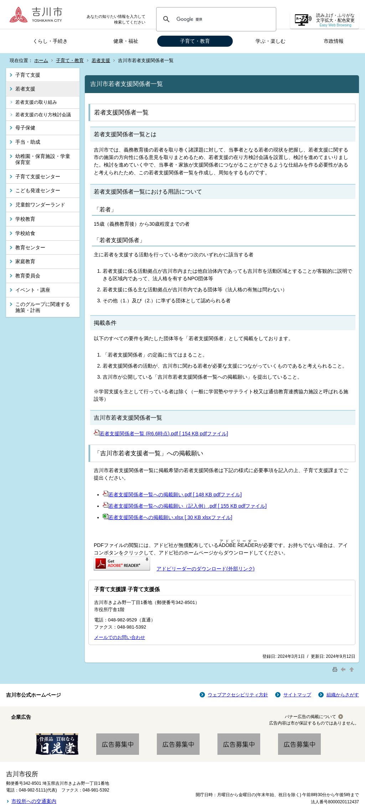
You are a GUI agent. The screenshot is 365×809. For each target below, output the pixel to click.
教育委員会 (27, 275)
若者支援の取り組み (36, 102)
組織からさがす (343, 694)
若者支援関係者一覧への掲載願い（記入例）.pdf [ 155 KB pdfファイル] (185, 506)
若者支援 (101, 60)
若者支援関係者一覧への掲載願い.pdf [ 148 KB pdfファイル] (172, 494)
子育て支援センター (37, 176)
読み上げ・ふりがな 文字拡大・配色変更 (335, 20)
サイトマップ (297, 694)
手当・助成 (27, 142)
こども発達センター (37, 190)
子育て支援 (27, 75)
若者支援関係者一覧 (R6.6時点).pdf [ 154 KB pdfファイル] (161, 433)
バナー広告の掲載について (310, 716)
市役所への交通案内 (33, 801)
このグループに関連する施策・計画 (42, 307)
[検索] (215, 19)
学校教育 (25, 219)
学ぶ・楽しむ (271, 41)
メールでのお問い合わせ (119, 637)
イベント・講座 (32, 290)
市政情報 (334, 41)
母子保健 (25, 127)
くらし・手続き (50, 41)
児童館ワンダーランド (40, 205)
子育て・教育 (195, 41)
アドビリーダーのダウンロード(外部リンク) (205, 569)
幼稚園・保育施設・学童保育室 (42, 159)
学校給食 (25, 233)
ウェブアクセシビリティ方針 (238, 694)
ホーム (41, 60)
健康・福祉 (125, 41)
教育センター (30, 247)
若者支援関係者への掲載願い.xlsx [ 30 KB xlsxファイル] (167, 517)
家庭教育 (25, 261)
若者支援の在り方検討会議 (43, 114)
